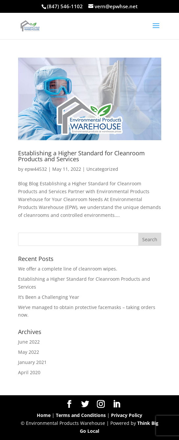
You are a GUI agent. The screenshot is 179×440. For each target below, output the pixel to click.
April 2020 (29, 372)
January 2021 (32, 362)
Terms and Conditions (81, 415)
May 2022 (28, 352)
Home (44, 415)
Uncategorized (102, 169)
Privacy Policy (126, 415)
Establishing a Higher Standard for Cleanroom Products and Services (81, 156)
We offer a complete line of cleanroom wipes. (67, 269)
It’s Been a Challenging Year (48, 297)
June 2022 (29, 342)
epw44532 (36, 169)
